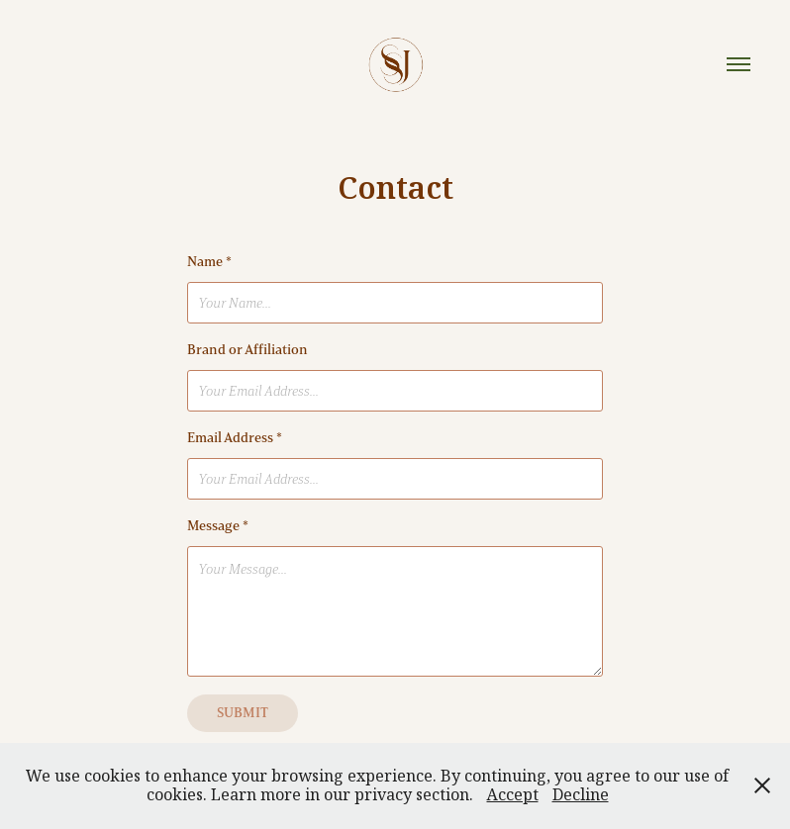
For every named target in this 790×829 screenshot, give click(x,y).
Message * (217, 525)
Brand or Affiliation (247, 349)
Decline (580, 794)
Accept (513, 794)
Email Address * (234, 437)
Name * (209, 261)
